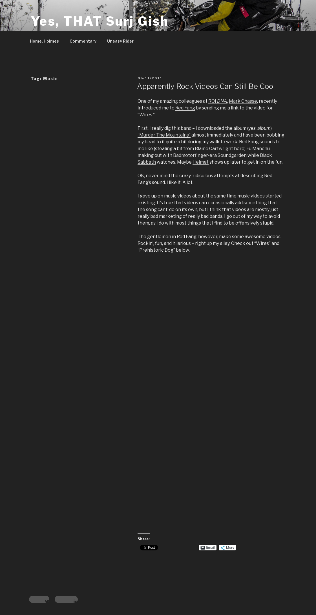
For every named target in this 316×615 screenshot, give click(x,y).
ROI (217, 101)
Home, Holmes (44, 41)
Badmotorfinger (190, 155)
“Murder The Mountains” (164, 135)
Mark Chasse (243, 101)
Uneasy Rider (120, 41)
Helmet (201, 162)
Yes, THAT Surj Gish (100, 21)
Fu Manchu (258, 148)
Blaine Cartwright (214, 148)
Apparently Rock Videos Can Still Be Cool (206, 86)
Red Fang (185, 108)
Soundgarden (232, 155)
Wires (145, 114)
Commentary (83, 41)
